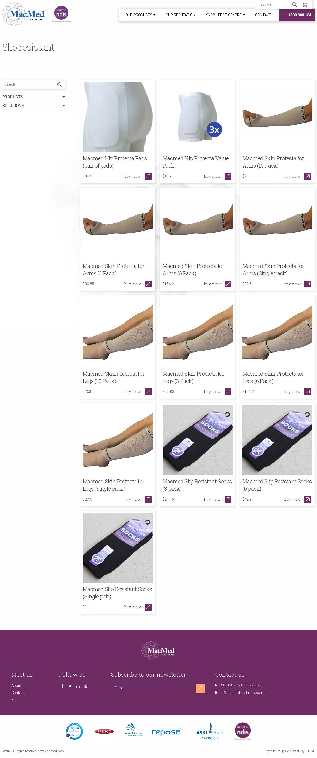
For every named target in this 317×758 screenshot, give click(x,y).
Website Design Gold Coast (282, 751)
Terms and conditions (50, 751)
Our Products (138, 15)
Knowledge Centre (224, 15)
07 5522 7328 (251, 685)
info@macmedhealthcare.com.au (242, 692)
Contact (263, 15)
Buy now (132, 176)
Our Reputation (180, 15)
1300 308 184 (299, 15)
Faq (14, 699)
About (16, 685)
